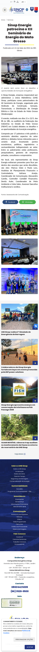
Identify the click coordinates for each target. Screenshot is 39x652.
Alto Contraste (14, 2)
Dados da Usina (19, 474)
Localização (19, 471)
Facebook (10, 202)
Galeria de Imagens (19, 529)
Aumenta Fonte (11, 2)
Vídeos (19, 519)
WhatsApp (27, 202)
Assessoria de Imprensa (19, 514)
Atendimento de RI (19, 507)
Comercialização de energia (19, 481)
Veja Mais (20, 454)
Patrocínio (19, 524)
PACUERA (19, 489)
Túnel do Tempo (19, 476)
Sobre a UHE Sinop (19, 469)
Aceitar (30, 647)
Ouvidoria (19, 537)
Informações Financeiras (19, 504)
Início (3, 20)
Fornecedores (19, 544)
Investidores (19, 499)
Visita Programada (19, 522)
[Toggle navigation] (4, 10)
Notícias (10, 20)
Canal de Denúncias (19, 539)
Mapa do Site (17, 2)
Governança (19, 502)
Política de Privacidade (19, 527)
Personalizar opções (24, 639)
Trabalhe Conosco (19, 542)
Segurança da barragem (19, 479)
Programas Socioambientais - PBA (19, 491)
